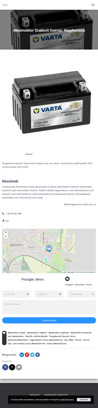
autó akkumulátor (16, 336)
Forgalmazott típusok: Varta (62, 336)
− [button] (6, 237)
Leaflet (64, 272)
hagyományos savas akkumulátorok (46, 340)
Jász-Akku (68, 340)
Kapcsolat (35, 395)
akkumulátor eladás (16, 332)
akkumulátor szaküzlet (58, 332)
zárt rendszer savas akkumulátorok (29, 343)
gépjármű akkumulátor (18, 340)
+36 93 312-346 (14, 213)
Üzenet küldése (49, 320)
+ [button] (6, 232)
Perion (78, 340)
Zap (9, 343)
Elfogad (84, 400)
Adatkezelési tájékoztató (56, 395)
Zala (5, 221)
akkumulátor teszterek (81, 332)
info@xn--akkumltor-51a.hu (78, 284)
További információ (67, 399)
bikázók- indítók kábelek (36, 336)
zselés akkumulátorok (56, 343)
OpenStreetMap (81, 272)
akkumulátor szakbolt (37, 332)
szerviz (86, 340)
